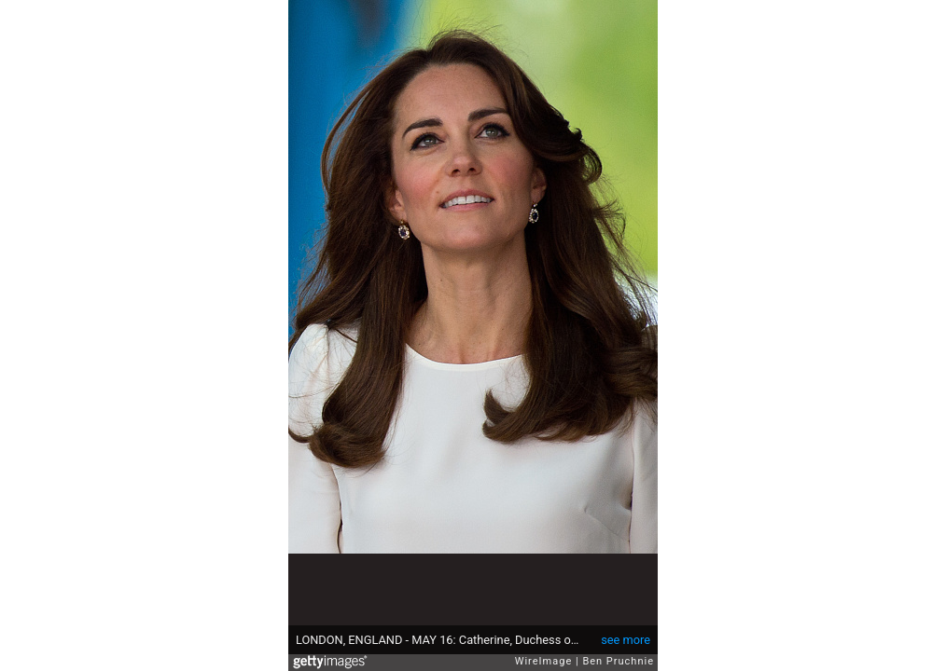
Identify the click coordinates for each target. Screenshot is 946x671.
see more (625, 640)
